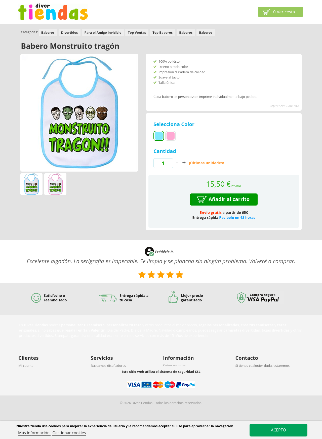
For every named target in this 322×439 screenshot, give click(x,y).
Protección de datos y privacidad (43, 391)
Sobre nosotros (174, 365)
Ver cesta (284, 12)
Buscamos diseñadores (108, 365)
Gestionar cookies (69, 432)
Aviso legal (171, 378)
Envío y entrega (30, 378)
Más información (34, 432)
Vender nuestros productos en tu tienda (121, 385)
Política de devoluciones (36, 385)
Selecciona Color (174, 124)
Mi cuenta (25, 365)
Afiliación (98, 378)
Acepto (278, 430)
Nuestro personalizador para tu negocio (121, 372)
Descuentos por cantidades (111, 391)
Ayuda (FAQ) (27, 372)
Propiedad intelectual (179, 372)
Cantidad (164, 151)
